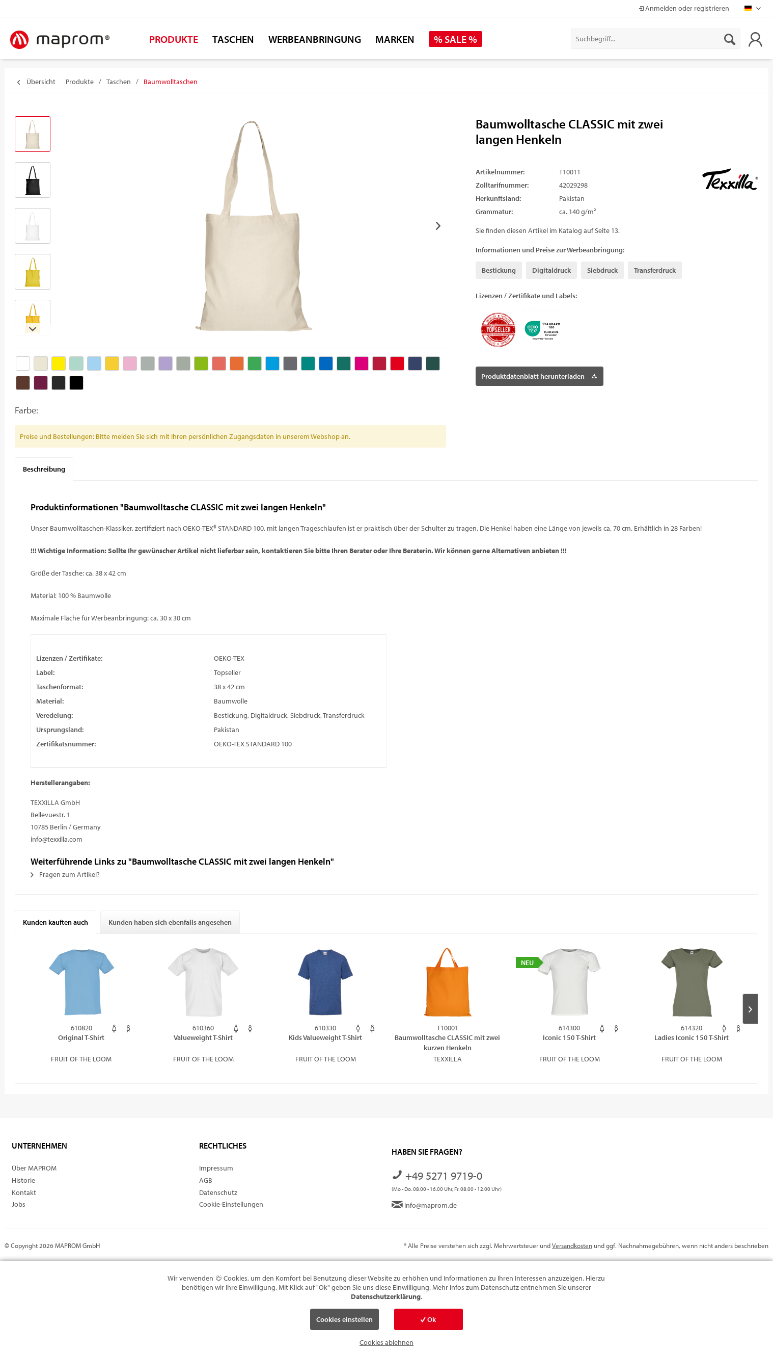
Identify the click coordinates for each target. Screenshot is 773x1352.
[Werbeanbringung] (314, 39)
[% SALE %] (455, 39)
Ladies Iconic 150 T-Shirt (691, 1037)
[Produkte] (173, 39)
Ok (428, 1319)
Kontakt (24, 1192)
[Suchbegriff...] (655, 39)
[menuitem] (655, 39)
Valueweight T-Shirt (203, 1037)
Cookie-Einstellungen (231, 1204)
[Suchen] (729, 39)
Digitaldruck (551, 270)
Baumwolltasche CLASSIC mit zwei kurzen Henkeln (447, 1042)
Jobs (18, 1204)
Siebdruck (602, 270)
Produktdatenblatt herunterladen (539, 374)
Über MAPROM (34, 1168)
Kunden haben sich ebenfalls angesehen (170, 922)
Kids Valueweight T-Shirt (325, 1037)
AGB (205, 1180)
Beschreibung (44, 469)
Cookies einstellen (344, 1319)
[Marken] (395, 39)
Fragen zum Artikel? (65, 874)
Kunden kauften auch (55, 922)
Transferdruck (655, 270)
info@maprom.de (424, 1205)
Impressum (216, 1168)
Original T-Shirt (81, 1037)
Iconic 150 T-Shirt (569, 1037)
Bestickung (499, 270)
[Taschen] (233, 39)
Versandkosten (572, 1245)
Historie (23, 1180)
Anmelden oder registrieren (684, 8)
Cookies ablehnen (386, 1342)
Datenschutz (218, 1192)
